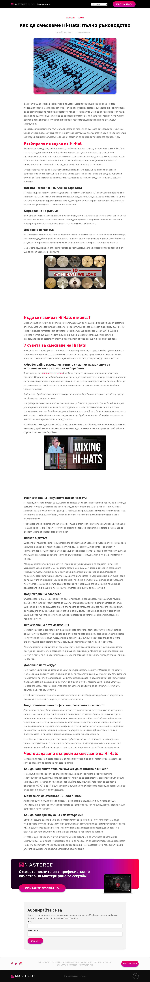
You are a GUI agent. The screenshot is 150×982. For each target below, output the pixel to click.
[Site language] (99, 4)
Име (29, 922)
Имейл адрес (33, 930)
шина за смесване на (52, 373)
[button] (43, 4)
